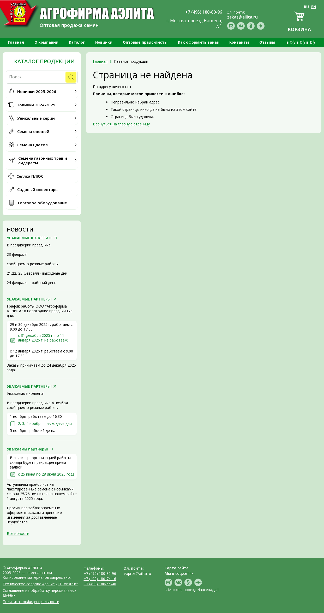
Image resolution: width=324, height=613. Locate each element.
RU (306, 6)
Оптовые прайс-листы (145, 42)
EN (313, 6)
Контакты (239, 42)
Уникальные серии (36, 118)
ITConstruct (68, 583)
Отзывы (267, 42)
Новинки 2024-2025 (35, 104)
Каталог (77, 42)
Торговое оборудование (42, 202)
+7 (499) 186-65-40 (100, 583)
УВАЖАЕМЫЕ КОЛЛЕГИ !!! (29, 238)
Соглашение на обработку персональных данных (39, 593)
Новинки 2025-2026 (36, 91)
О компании (46, 42)
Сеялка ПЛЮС (29, 176)
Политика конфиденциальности (31, 601)
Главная (16, 42)
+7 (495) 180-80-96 (100, 573)
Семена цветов (32, 144)
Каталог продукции (44, 61)
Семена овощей (33, 131)
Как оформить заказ (198, 42)
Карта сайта (177, 567)
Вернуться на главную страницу (121, 124)
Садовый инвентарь (37, 189)
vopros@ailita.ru (137, 573)
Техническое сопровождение (29, 583)
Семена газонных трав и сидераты (42, 160)
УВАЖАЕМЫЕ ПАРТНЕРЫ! (29, 299)
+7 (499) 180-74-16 (100, 578)
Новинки (103, 42)
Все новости (18, 533)
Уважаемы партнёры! (27, 449)
